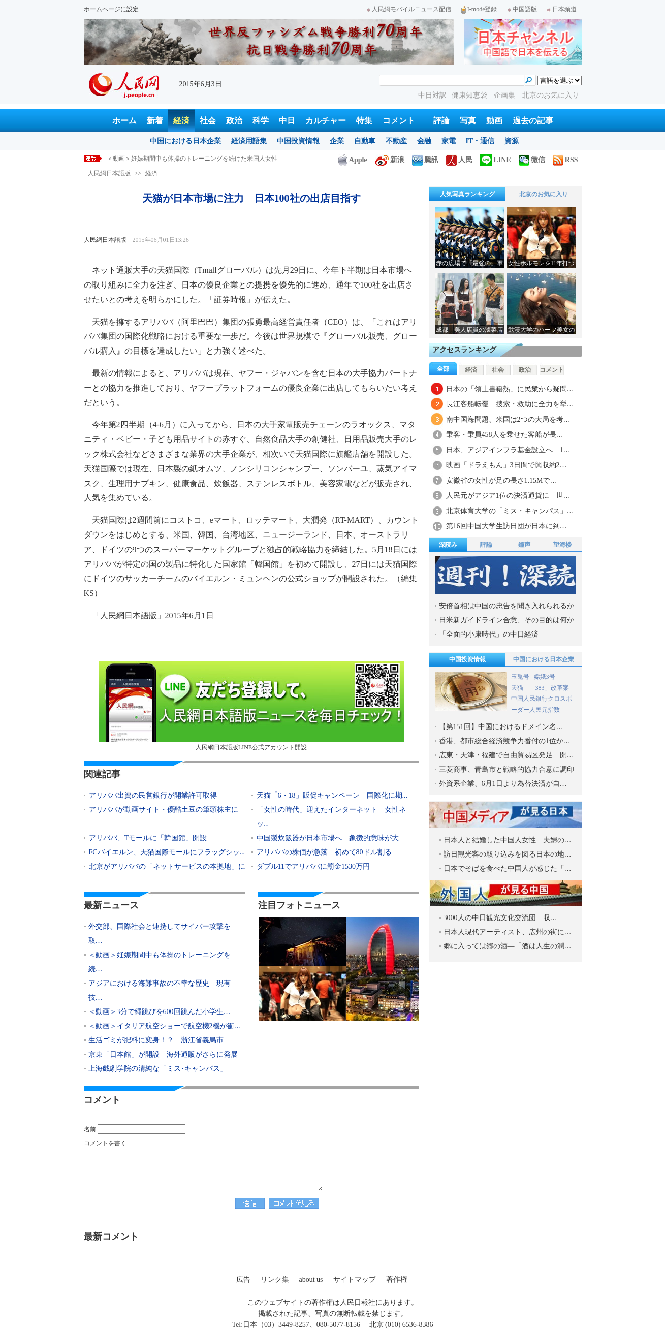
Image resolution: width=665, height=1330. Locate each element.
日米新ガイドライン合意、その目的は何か (506, 620)
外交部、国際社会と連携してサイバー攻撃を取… (159, 933)
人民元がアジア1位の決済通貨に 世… (508, 495)
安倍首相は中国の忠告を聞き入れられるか (506, 606)
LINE (495, 160)
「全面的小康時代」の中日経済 (489, 634)
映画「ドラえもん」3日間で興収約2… (506, 465)
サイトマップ (354, 1279)
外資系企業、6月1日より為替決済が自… (503, 783)
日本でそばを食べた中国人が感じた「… (508, 868)
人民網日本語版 (109, 173)
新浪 (389, 160)
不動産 (396, 141)
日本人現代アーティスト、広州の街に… (508, 932)
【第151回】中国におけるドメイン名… (501, 727)
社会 (208, 120)
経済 (181, 120)
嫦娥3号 (544, 676)
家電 (448, 141)
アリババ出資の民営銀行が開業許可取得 (156, 795)
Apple (352, 160)
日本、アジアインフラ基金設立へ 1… (508, 450)
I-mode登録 (479, 9)
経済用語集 (249, 141)
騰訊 (425, 160)
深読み (448, 544)
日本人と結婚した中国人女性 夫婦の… (508, 840)
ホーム (124, 120)
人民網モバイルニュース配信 (409, 9)
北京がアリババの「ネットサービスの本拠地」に (167, 866)
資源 (511, 141)
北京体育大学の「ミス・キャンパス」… (510, 511)
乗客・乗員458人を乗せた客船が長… (504, 434)
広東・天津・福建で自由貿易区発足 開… (506, 755)
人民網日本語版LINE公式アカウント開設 (251, 706)
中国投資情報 (298, 141)
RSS (565, 160)
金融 (424, 141)
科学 (260, 120)
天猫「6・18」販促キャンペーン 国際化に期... (332, 795)
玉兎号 (520, 676)
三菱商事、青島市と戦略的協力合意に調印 (506, 769)
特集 (364, 120)
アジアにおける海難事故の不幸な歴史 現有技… (159, 990)
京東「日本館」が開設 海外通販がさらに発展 (163, 1054)
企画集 (505, 95)
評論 (441, 120)
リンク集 (275, 1279)
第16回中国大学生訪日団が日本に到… (506, 526)
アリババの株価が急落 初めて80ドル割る (324, 852)
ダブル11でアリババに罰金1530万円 (313, 866)
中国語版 (522, 9)
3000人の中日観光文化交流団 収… (500, 918)
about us (311, 1279)
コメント (399, 120)
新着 (155, 120)
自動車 (364, 141)
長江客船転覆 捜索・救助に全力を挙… (510, 404)
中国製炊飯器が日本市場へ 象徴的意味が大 (328, 838)
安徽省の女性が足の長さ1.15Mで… (501, 480)
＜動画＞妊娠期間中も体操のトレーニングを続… (159, 962)
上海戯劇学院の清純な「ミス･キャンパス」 (157, 1068)
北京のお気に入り (550, 95)
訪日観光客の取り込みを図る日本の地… (508, 854)
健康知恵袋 (470, 95)
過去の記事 (533, 120)
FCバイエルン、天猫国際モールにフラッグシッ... (167, 852)
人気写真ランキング (467, 194)
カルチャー (325, 120)
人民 (459, 160)
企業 (337, 141)
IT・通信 (480, 141)
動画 (494, 120)
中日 (287, 120)
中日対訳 (432, 95)
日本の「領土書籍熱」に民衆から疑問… (510, 389)
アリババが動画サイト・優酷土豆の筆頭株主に (163, 809)
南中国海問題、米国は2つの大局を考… (508, 419)
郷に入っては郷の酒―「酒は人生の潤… (508, 946)
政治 (234, 120)
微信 (532, 160)
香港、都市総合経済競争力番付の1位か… (505, 741)
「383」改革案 (549, 687)
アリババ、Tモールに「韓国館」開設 (148, 838)
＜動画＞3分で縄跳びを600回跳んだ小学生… (159, 1012)
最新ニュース (111, 905)
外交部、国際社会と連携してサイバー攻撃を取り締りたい (186, 158)
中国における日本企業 (185, 141)
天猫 (518, 687)
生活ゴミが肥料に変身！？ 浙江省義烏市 (156, 1040)
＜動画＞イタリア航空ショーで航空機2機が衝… (164, 1026)
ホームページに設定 (111, 9)
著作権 (396, 1279)
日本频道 (562, 9)
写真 (468, 120)
